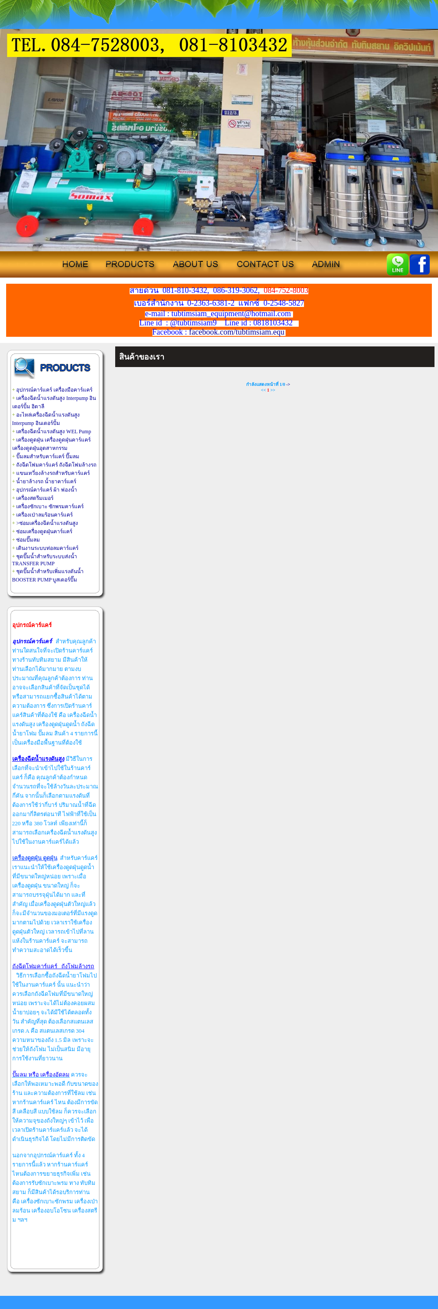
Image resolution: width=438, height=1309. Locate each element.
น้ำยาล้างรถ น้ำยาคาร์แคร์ (46, 481)
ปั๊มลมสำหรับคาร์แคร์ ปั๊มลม (47, 456)
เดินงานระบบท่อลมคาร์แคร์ (47, 548)
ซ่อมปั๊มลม (28, 540)
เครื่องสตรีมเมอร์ (34, 498)
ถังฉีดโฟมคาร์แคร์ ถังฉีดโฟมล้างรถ (56, 465)
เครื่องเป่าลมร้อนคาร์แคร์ (44, 515)
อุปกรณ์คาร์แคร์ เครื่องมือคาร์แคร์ (54, 390)
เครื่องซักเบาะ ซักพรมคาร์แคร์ (50, 506)
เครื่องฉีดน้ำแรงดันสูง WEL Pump (53, 431)
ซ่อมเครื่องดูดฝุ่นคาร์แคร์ (44, 531)
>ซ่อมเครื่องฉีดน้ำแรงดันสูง (47, 523)
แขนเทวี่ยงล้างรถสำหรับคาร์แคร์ (53, 473)
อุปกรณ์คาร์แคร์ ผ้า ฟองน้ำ (46, 490)
